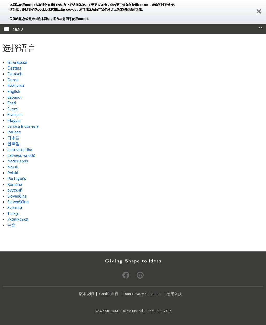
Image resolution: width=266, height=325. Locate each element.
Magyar (14, 120)
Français (14, 114)
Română (14, 184)
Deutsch (14, 73)
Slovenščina (18, 201)
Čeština (14, 67)
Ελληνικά (15, 85)
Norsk (12, 166)
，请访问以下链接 (161, 5)
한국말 (13, 143)
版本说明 (86, 294)
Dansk (13, 79)
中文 (11, 224)
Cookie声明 (108, 294)
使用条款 (174, 294)
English (13, 91)
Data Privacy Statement (142, 294)
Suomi (12, 108)
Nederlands (17, 160)
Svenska (14, 207)
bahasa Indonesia (22, 126)
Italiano (14, 131)
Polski (12, 172)
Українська (17, 218)
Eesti (11, 102)
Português (16, 178)
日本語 (13, 137)
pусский (14, 189)
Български (17, 62)
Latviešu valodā (21, 155)
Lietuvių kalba (19, 149)
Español (14, 96)
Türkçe (13, 213)
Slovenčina (17, 195)
